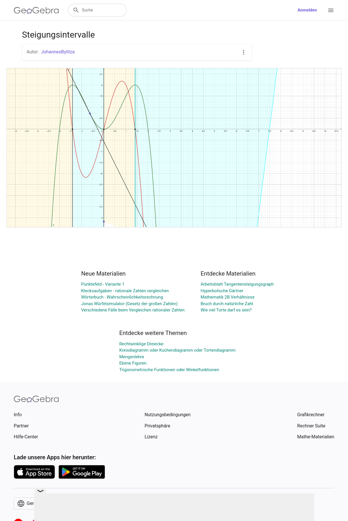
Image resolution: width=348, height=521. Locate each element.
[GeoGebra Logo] (36, 10)
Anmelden (307, 10)
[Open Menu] (330, 10)
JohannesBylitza (58, 52)
